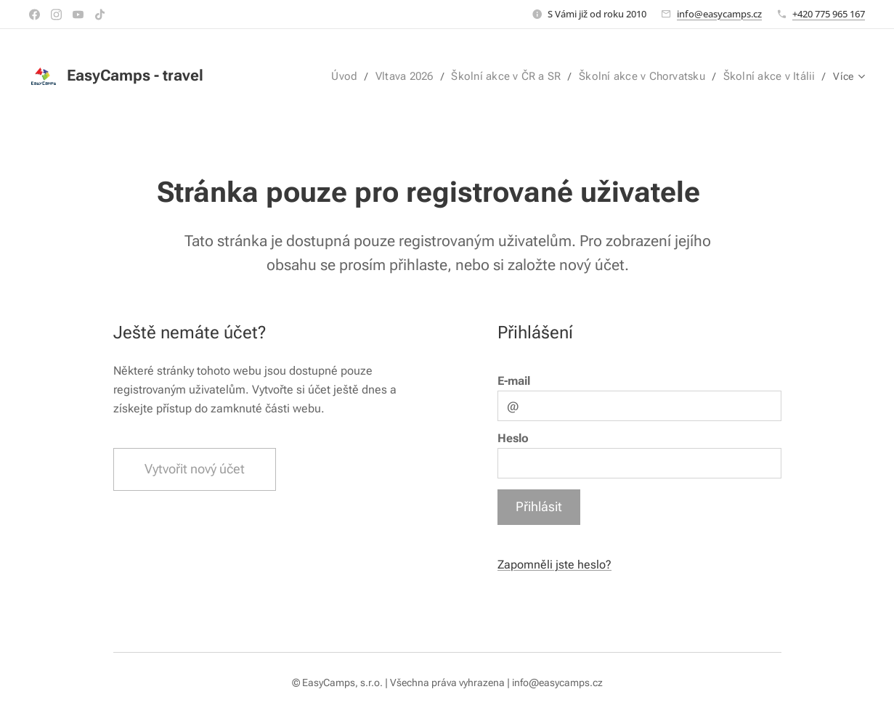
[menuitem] (268, 76)
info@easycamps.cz (719, 13)
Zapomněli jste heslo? (554, 564)
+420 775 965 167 (828, 13)
